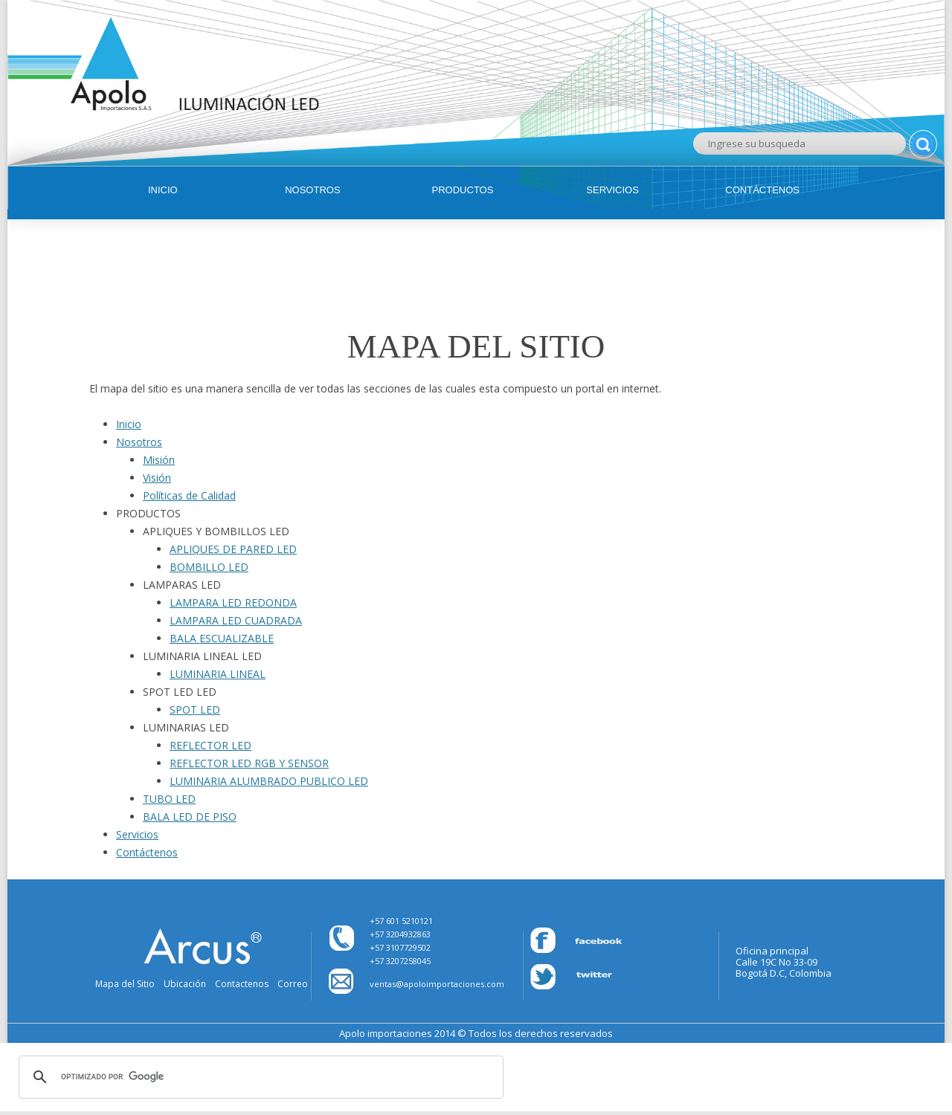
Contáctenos (762, 189)
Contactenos (241, 983)
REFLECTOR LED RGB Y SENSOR (249, 763)
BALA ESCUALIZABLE (222, 638)
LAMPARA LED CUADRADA (236, 620)
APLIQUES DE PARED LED (233, 549)
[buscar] (259, 1077)
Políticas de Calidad (189, 495)
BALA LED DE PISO (190, 816)
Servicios (612, 189)
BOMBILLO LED (209, 567)
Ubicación (185, 983)
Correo (292, 983)
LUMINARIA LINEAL (218, 674)
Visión (157, 478)
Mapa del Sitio (125, 983)
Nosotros (312, 189)
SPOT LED (195, 709)
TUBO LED (169, 799)
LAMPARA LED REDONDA (233, 602)
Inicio (163, 189)
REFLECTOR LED (210, 745)
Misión (159, 460)
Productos (463, 189)
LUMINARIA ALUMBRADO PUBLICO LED (269, 781)
